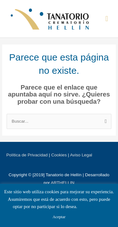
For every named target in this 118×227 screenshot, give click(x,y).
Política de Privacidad (27, 155)
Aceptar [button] (59, 216)
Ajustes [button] (92, 206)
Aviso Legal (81, 155)
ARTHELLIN (62, 182)
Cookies (59, 155)
